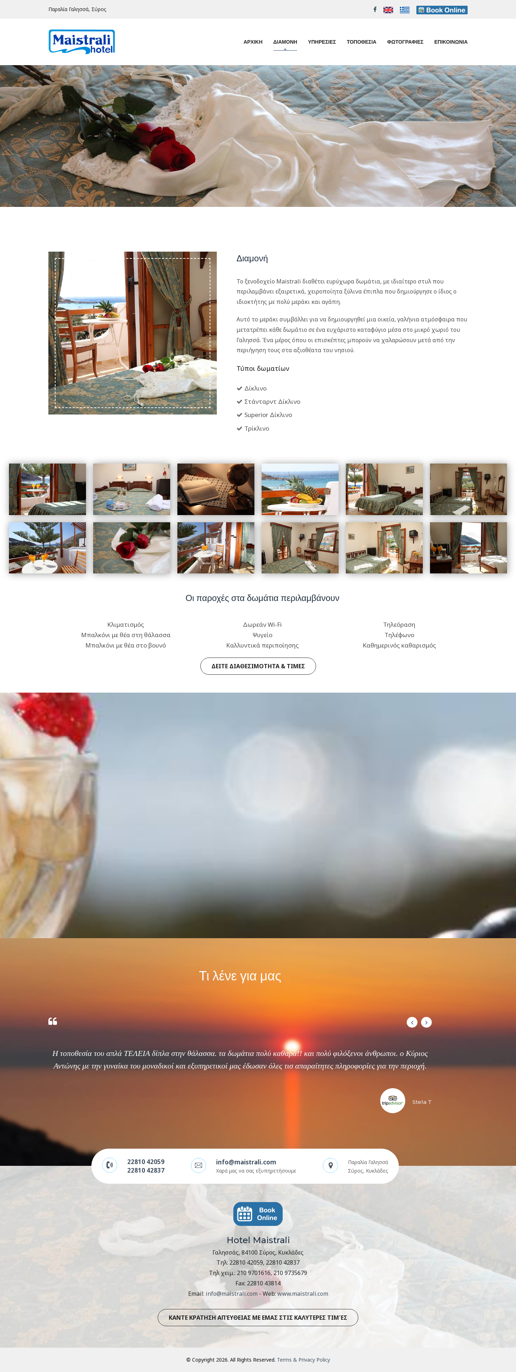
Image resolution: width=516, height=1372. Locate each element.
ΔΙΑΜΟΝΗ (285, 42)
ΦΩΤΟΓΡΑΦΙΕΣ (405, 42)
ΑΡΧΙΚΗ (253, 42)
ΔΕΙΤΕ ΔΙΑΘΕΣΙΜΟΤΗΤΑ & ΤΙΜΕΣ (258, 666)
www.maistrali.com (302, 1294)
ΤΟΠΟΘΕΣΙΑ (362, 42)
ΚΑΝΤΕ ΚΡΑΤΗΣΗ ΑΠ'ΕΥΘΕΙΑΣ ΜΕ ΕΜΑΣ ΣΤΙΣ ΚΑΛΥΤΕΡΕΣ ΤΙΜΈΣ (258, 1318)
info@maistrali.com (246, 1162)
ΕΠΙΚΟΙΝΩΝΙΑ (451, 42)
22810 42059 (145, 1162)
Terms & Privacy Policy (303, 1359)
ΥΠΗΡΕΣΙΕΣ (322, 42)
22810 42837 (145, 1170)
